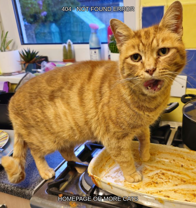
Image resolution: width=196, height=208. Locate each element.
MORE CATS (120, 199)
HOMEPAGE (74, 199)
